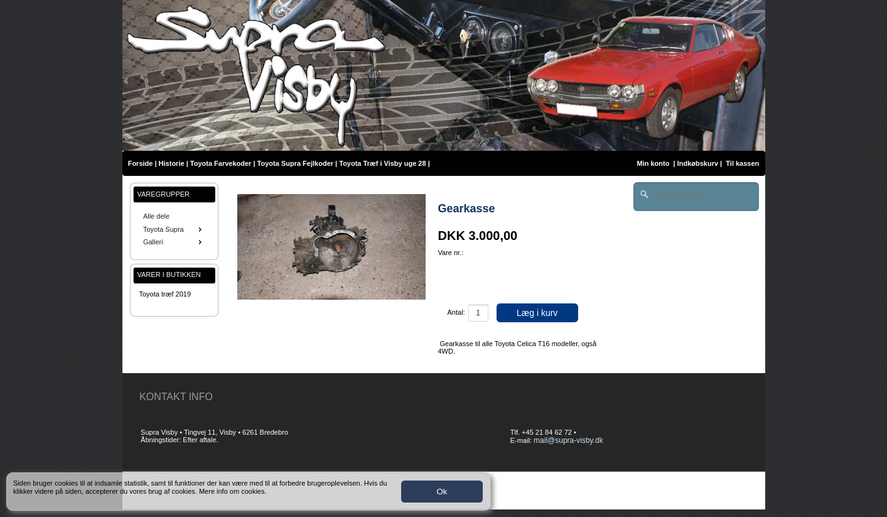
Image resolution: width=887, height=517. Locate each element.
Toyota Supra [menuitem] (174, 229)
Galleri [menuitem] (174, 242)
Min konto (653, 163)
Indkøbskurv (697, 163)
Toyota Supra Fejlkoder (295, 163)
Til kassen (743, 163)
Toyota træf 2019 (165, 294)
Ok (441, 491)
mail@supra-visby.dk (568, 440)
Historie (172, 163)
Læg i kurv (537, 313)
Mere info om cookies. (233, 491)
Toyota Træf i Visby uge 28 (382, 163)
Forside (140, 163)
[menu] (174, 229)
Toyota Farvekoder (221, 163)
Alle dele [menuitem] (156, 216)
